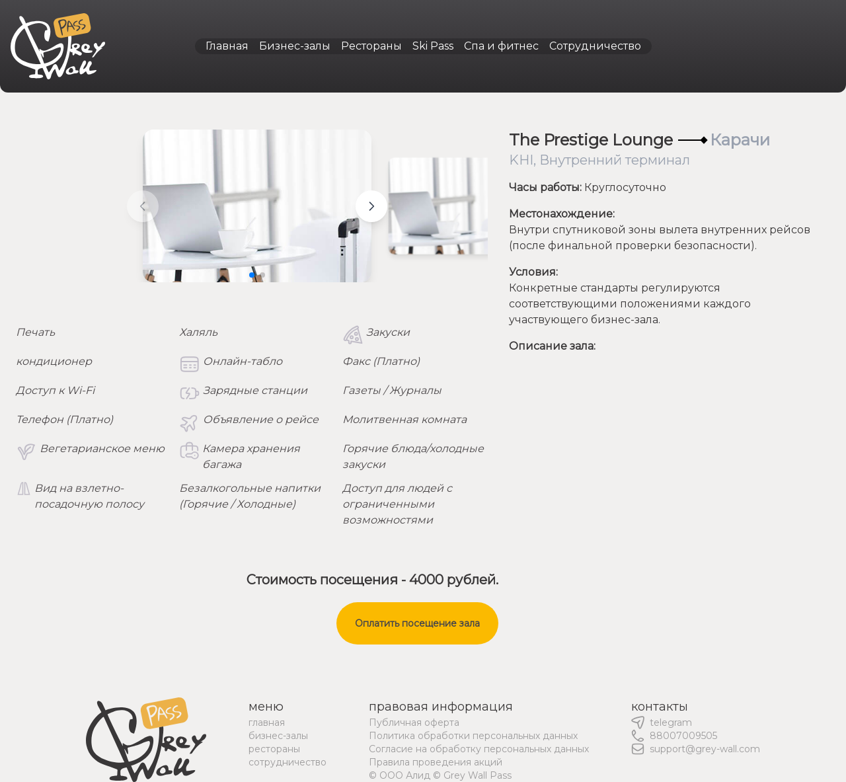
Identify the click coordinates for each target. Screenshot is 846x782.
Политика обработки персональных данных (473, 736)
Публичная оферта (414, 722)
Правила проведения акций (435, 762)
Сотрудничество (595, 46)
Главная (227, 46)
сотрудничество (288, 762)
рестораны (274, 749)
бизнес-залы (278, 736)
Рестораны (371, 46)
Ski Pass (432, 46)
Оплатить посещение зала (417, 623)
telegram (671, 722)
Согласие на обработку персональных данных (479, 749)
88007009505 (683, 736)
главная (267, 722)
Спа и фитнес (501, 46)
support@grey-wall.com (705, 749)
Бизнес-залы (294, 46)
